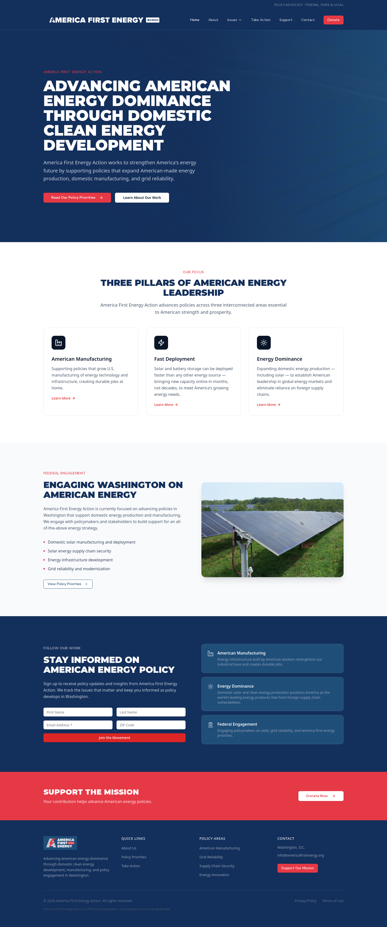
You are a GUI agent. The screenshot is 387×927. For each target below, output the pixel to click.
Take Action (261, 20)
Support (285, 20)
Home (194, 20)
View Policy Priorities (68, 584)
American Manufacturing (219, 848)
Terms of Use (333, 900)
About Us (128, 848)
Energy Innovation (214, 874)
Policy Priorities (133, 857)
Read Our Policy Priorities (77, 197)
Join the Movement (114, 737)
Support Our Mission (297, 868)
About (213, 20)
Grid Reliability (211, 857)
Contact (308, 20)
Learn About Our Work (142, 197)
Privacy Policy (305, 900)
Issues (234, 20)
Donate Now (321, 796)
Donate (334, 20)
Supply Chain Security (216, 866)
